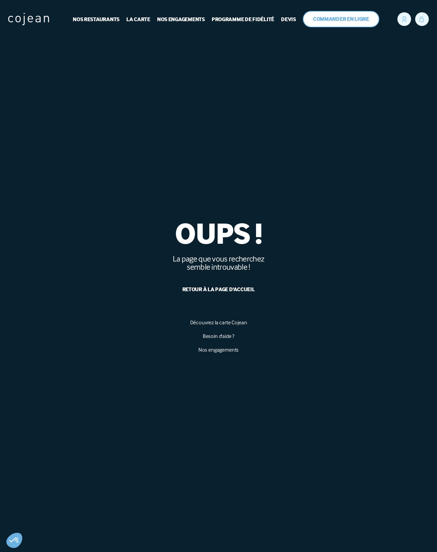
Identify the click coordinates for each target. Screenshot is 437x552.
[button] (14, 540)
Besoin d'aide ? (219, 336)
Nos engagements (218, 349)
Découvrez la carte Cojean (218, 322)
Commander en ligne (341, 19)
